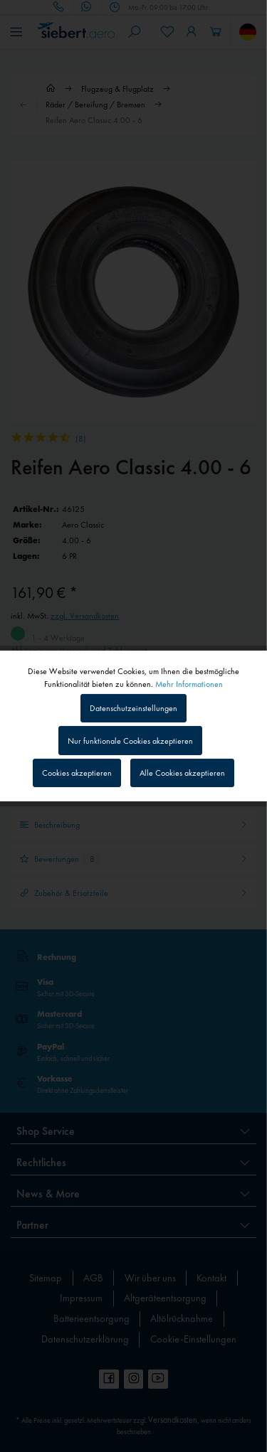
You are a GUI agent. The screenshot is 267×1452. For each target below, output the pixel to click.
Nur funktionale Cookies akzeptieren (130, 741)
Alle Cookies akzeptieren (182, 773)
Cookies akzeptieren (77, 773)
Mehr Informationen (189, 684)
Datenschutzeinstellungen (133, 708)
